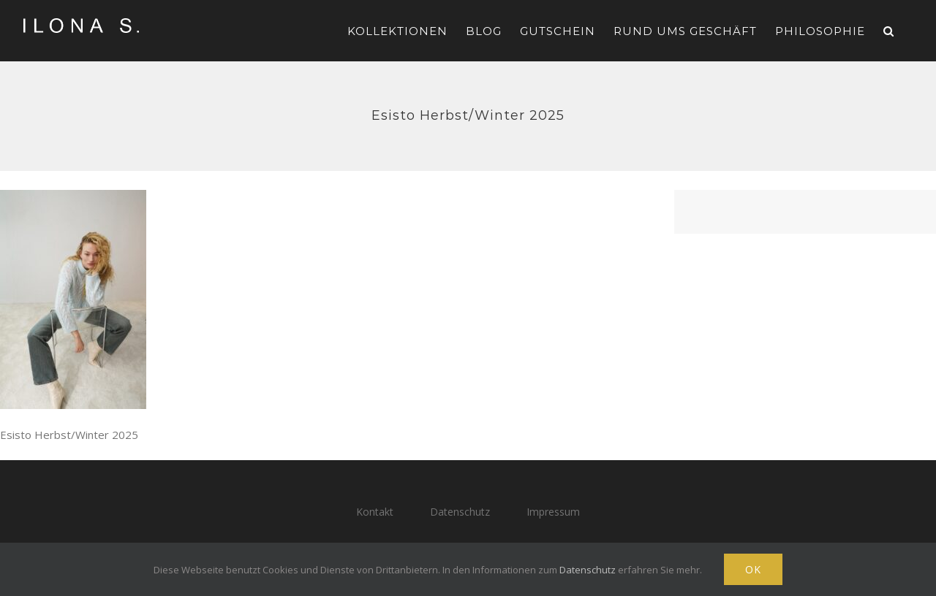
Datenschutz (460, 512)
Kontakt (374, 512)
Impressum (553, 512)
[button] (888, 30)
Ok (753, 569)
